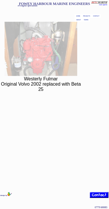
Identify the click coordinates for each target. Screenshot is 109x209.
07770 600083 (101, 207)
